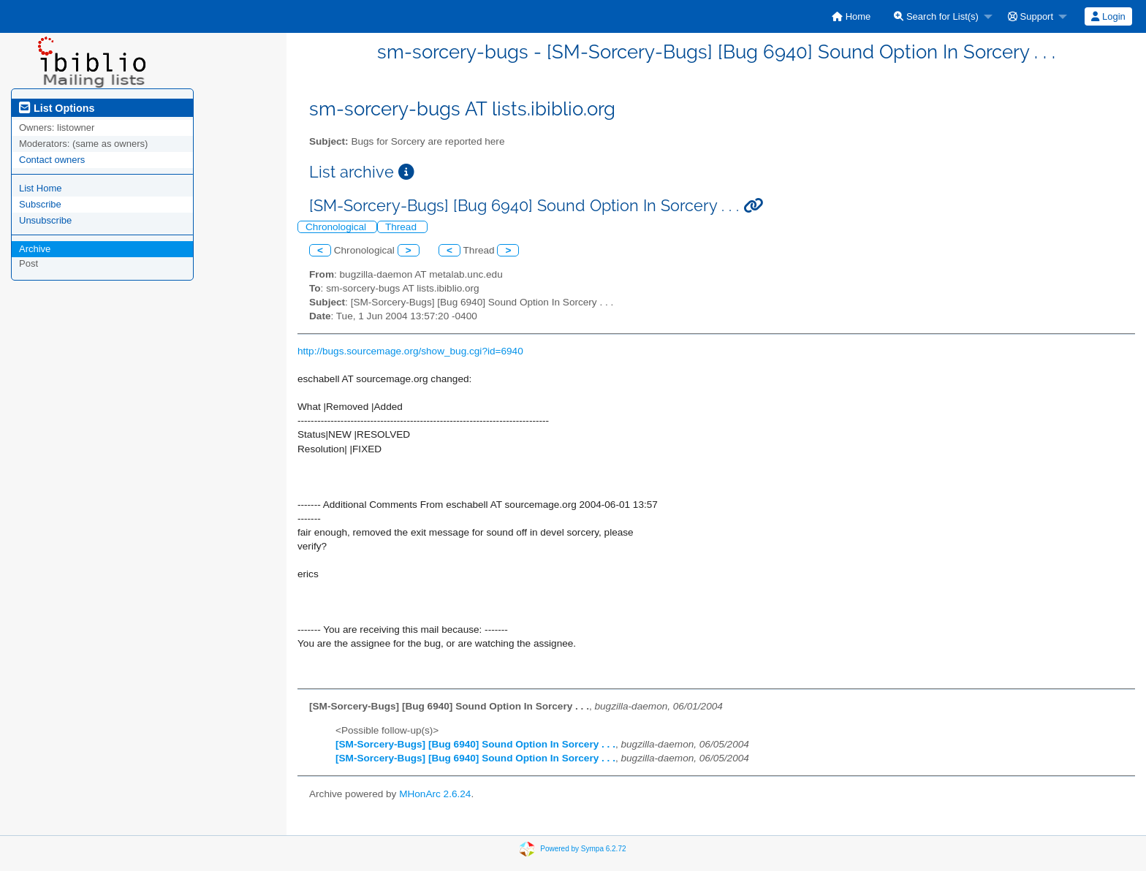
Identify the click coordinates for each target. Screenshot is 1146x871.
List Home (40, 188)
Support (1030, 16)
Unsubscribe (45, 220)
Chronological (337, 226)
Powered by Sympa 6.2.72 (583, 849)
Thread (402, 226)
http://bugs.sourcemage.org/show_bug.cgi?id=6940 (410, 351)
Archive (34, 248)
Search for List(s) (936, 16)
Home (851, 16)
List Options (56, 108)
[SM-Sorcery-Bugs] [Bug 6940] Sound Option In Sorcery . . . (475, 744)
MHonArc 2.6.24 (435, 793)
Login (1108, 16)
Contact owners (52, 159)
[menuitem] (851, 16)
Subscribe (40, 204)
